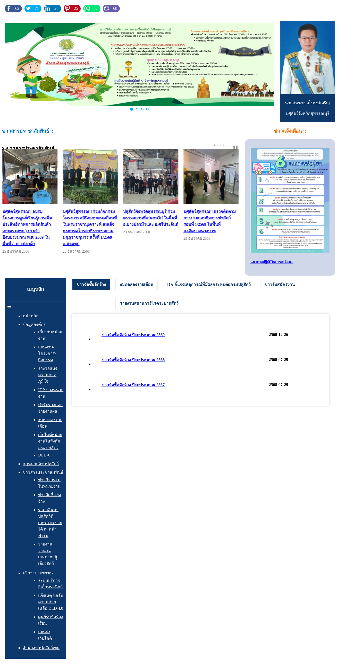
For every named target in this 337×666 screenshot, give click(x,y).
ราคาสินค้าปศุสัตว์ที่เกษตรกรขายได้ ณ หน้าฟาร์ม (50, 523)
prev (229, 146)
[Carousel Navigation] (229, 146)
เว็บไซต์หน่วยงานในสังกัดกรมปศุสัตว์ (50, 441)
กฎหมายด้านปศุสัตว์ (41, 464)
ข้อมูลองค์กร (34, 324)
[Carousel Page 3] (220, 145)
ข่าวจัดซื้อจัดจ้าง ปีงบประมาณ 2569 (133, 335)
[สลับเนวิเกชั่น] (9, 307)
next (233, 146)
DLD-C (44, 455)
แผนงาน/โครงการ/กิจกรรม (47, 353)
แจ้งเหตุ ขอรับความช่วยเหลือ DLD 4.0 (50, 602)
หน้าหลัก (31, 316)
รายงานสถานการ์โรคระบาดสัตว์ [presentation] (149, 303)
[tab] (91, 284)
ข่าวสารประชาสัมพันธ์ (43, 472)
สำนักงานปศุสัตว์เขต (41, 648)
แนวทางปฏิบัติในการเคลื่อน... (271, 262)
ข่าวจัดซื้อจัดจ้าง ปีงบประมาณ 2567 (133, 385)
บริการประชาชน (38, 573)
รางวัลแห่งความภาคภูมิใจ (47, 374)
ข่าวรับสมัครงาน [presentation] (280, 284)
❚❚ (235, 147)
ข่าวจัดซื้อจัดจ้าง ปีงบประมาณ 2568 (133, 360)
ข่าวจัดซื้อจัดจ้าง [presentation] (91, 284)
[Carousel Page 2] (217, 145)
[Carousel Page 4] (223, 145)
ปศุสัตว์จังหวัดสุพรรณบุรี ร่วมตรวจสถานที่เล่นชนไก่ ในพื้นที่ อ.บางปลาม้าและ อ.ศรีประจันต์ (156, 218)
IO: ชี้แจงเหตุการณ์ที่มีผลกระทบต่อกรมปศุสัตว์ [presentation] (209, 284)
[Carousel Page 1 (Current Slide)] (214, 145)
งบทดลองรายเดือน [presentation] (136, 284)
